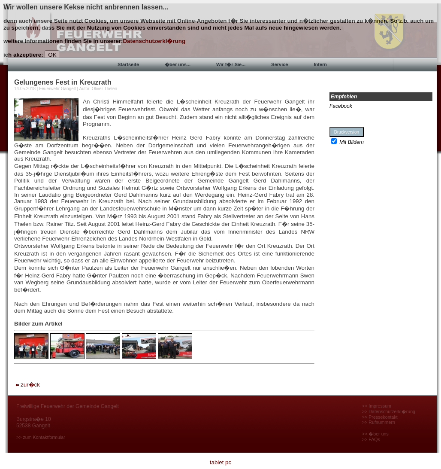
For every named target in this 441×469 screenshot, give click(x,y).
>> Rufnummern (378, 422)
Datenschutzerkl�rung (154, 41)
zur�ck (27, 384)
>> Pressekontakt (380, 417)
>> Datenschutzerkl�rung (388, 411)
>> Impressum (376, 405)
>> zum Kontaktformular (40, 437)
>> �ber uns (375, 433)
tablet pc (220, 462)
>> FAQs (371, 439)
